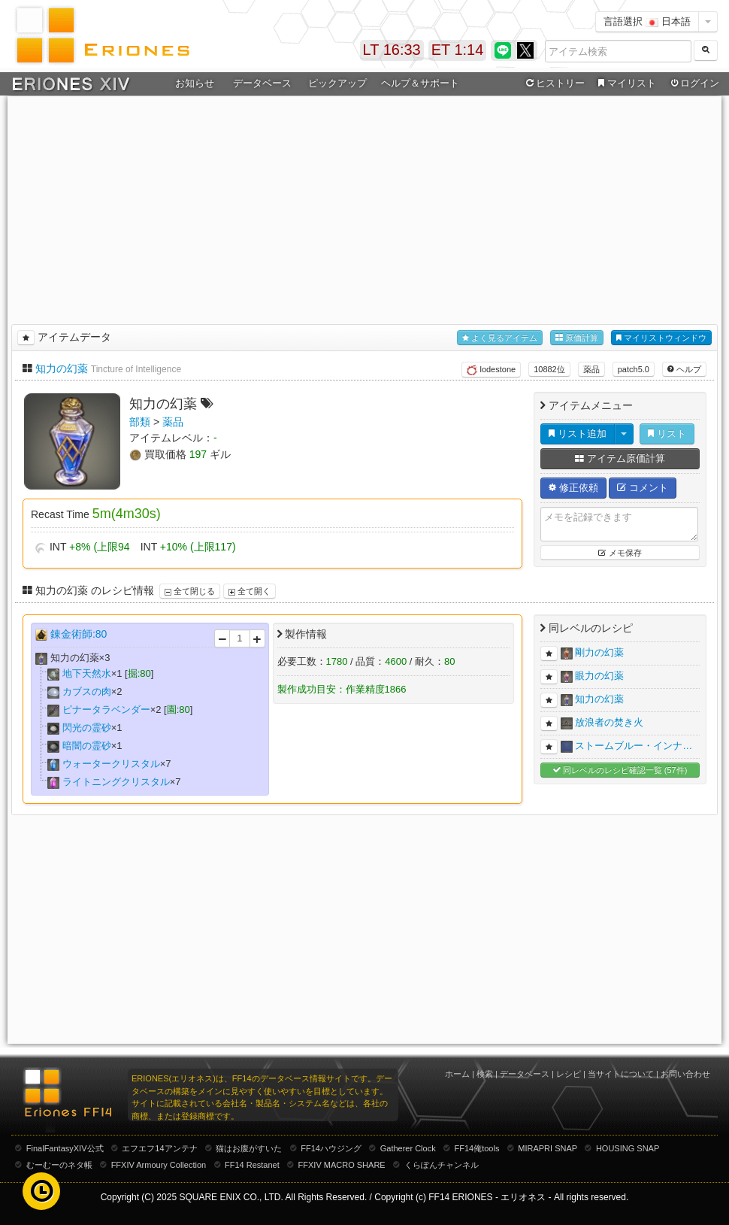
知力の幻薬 (61, 368)
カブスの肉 (86, 691)
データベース (262, 83)
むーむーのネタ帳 (59, 1164)
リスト (667, 433)
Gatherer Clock (408, 1148)
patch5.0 (633, 369)
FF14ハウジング (331, 1148)
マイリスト (624, 83)
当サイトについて (621, 1073)
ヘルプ (684, 369)
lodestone (491, 370)
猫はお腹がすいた (249, 1148)
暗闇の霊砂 (86, 745)
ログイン (693, 83)
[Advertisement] (364, 207)
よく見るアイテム (499, 338)
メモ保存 (619, 552)
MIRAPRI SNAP (547, 1148)
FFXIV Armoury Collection (159, 1164)
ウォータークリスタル (111, 763)
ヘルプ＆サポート (420, 83)
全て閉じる (190, 591)
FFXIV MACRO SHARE (342, 1164)
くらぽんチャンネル (441, 1164)
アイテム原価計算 (620, 458)
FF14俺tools (477, 1148)
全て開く (249, 591)
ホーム (457, 1073)
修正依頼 (573, 487)
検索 (484, 1073)
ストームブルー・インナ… (633, 746)
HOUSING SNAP (627, 1148)
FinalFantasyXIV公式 (65, 1148)
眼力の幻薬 (599, 676)
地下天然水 (86, 673)
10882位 (549, 369)
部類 (139, 422)
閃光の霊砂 (86, 727)
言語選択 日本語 (647, 21)
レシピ (568, 1073)
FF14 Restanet (252, 1164)
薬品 (591, 369)
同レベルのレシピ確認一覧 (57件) (620, 770)
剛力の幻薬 (599, 653)
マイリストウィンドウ (661, 338)
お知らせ (194, 83)
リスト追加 (577, 433)
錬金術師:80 (78, 634)
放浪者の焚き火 (609, 723)
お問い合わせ (685, 1073)
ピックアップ (337, 83)
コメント (642, 487)
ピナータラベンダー (106, 709)
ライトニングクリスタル (116, 781)
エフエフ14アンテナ (159, 1148)
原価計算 (576, 338)
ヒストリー (553, 83)
